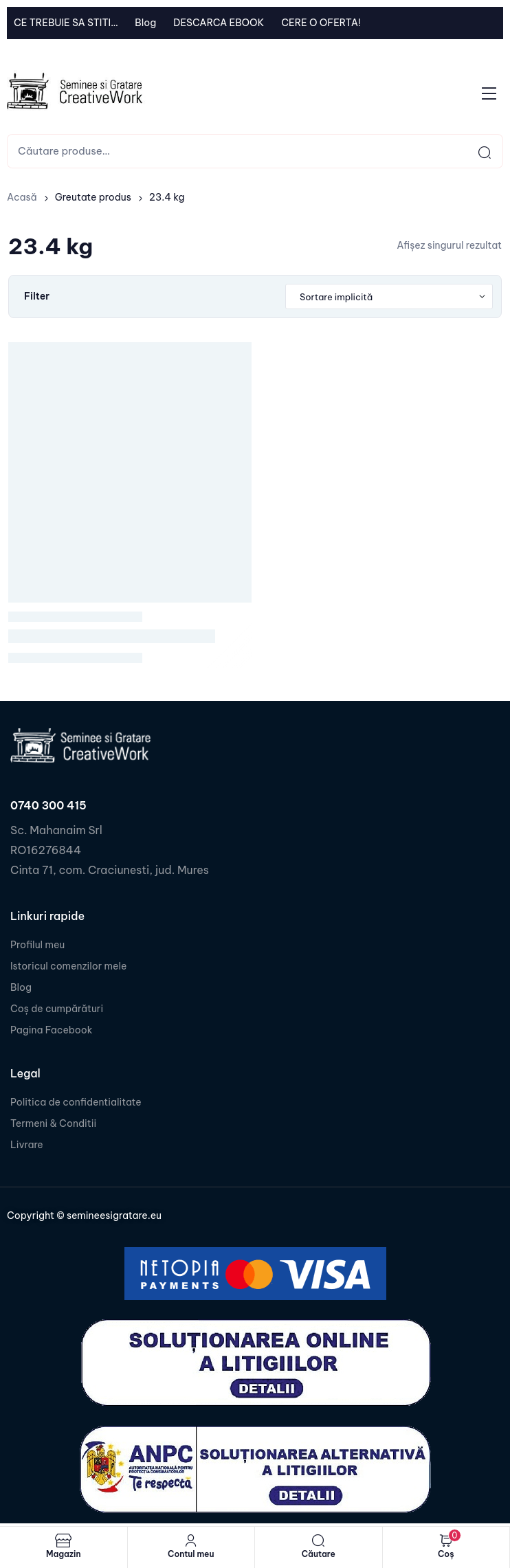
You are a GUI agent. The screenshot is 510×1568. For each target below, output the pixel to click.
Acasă (22, 197)
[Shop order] (389, 297)
